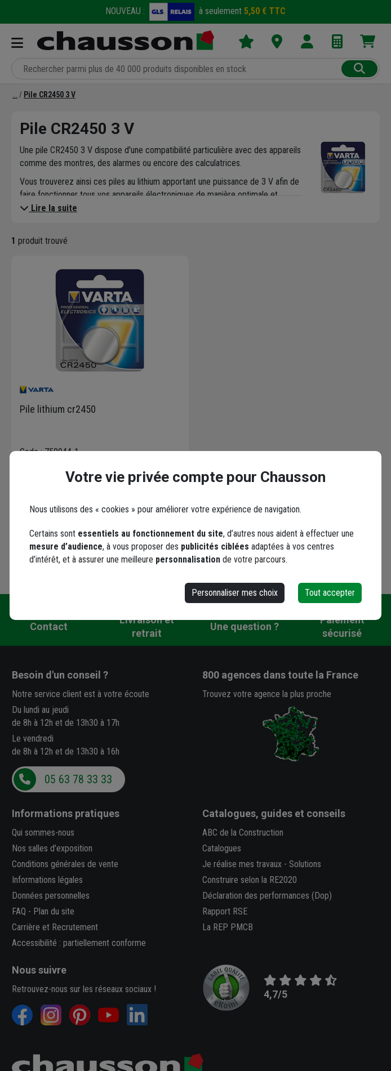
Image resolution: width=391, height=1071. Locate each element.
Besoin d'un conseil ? (60, 675)
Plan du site (53, 911)
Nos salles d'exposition (52, 848)
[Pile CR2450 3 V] (49, 94)
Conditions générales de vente (65, 864)
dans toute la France (280, 675)
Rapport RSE (224, 911)
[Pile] (14, 94)
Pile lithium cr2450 (58, 409)
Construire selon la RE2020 (249, 879)
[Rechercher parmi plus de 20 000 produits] (177, 68)
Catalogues (221, 848)
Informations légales (47, 879)
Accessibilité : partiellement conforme (79, 943)
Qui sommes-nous (43, 832)
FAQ (19, 911)
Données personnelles (51, 895)
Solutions (305, 864)
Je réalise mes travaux (242, 864)
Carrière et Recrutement (55, 927)
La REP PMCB (227, 927)
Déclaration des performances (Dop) (267, 895)
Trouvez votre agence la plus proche (266, 694)
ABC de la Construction (242, 832)
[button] (82, 503)
